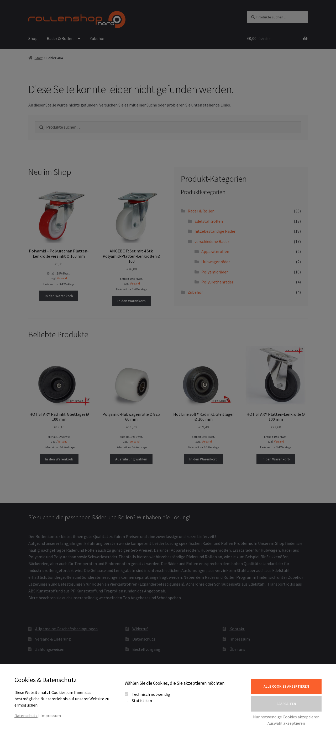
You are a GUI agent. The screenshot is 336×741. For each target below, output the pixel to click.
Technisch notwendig (151, 694)
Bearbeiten (286, 703)
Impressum (50, 715)
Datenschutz (26, 715)
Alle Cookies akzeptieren (286, 686)
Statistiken (142, 700)
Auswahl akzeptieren (286, 723)
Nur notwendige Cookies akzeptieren (286, 716)
